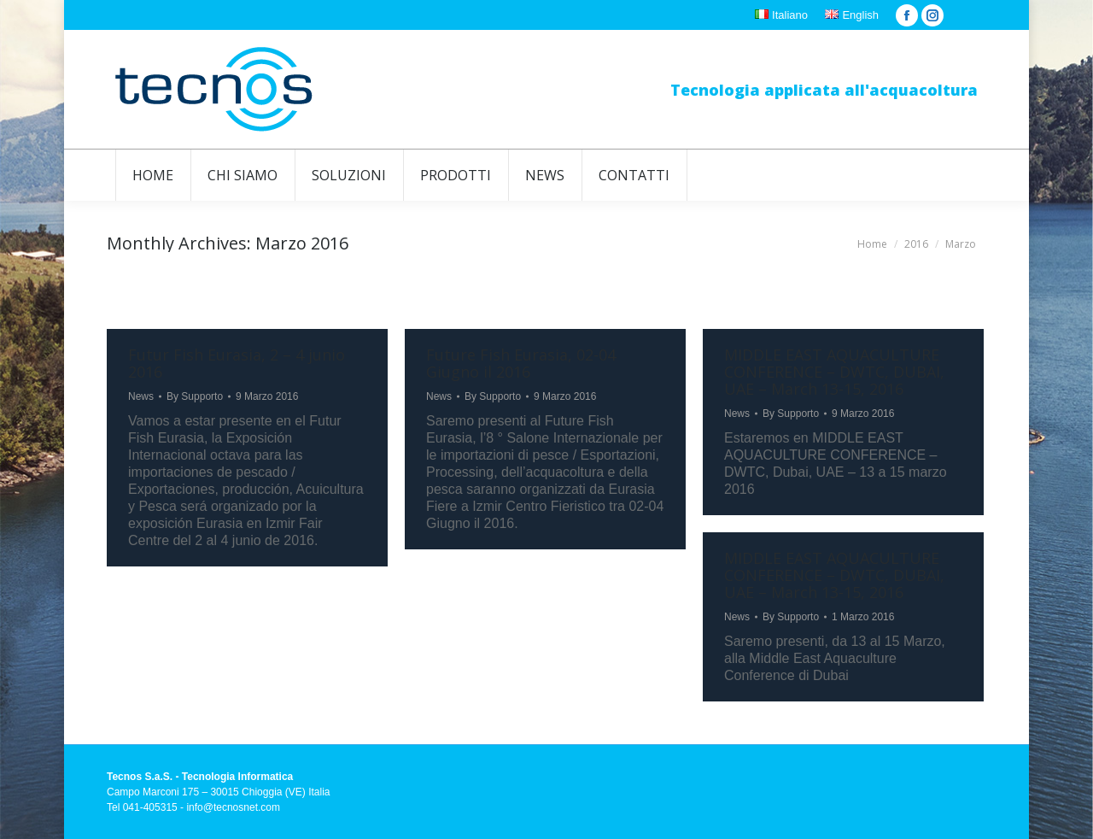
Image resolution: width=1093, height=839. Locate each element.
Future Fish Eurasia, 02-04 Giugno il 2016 (521, 363)
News (141, 396)
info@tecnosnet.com (233, 807)
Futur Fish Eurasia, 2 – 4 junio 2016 (236, 363)
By (195, 396)
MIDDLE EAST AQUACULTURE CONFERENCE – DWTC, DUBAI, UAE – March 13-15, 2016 (834, 371)
